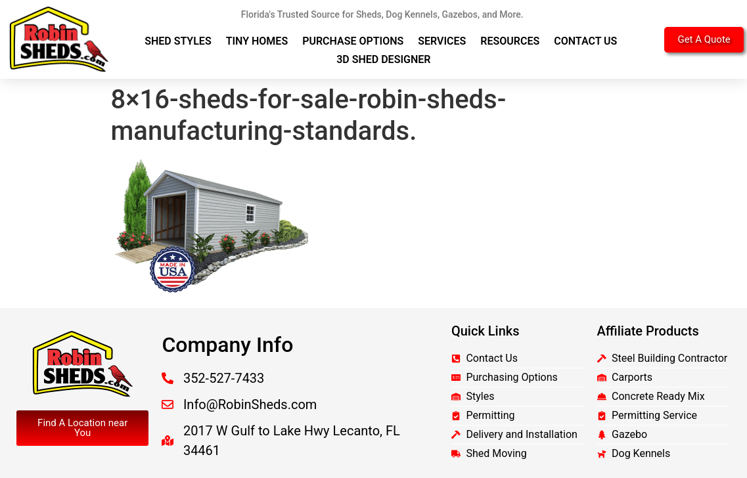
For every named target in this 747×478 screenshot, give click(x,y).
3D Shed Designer (383, 59)
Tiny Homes (257, 41)
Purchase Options (352, 41)
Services (442, 41)
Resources (509, 41)
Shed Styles (178, 41)
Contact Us (585, 41)
